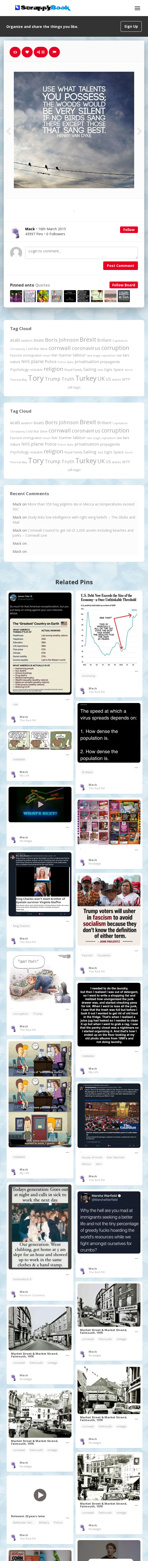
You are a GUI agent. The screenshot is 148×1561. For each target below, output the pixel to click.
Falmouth (105, 1339)
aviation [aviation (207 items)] (26, 340)
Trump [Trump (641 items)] (52, 378)
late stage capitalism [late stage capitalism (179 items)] (101, 355)
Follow (129, 229)
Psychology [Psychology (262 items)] (19, 369)
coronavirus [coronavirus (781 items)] (86, 348)
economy (88, 676)
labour (86, 1164)
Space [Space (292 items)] (119, 369)
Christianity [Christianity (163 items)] (17, 349)
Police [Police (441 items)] (51, 361)
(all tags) (74, 387)
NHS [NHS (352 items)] (25, 361)
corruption (20, 1014)
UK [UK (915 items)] (101, 378)
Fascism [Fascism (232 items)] (16, 355)
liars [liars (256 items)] (126, 355)
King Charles (21, 926)
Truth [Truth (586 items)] (67, 379)
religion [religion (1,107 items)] (53, 369)
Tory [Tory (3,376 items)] (36, 378)
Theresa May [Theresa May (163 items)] (18, 379)
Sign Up (131, 26)
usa (15, 704)
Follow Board (123, 285)
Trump (37, 1014)
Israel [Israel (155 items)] (46, 355)
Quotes (42, 285)
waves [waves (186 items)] (116, 379)
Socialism (103, 955)
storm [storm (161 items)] (129, 370)
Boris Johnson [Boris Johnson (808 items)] (62, 339)
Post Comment (120, 265)
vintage (121, 1339)
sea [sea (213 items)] (100, 370)
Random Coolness (32, 1295)
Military (44, 1522)
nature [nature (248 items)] (15, 361)
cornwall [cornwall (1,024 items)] (60, 348)
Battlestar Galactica (24, 1522)
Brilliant (87, 772)
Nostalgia (26, 841)
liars (98, 1164)
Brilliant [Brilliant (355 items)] (104, 340)
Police (58, 1522)
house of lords (92, 1157)
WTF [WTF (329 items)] (126, 379)
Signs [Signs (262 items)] (108, 369)
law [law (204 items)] (119, 355)
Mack (24, 717)
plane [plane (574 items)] (37, 361)
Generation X (22, 1279)
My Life (24, 775)
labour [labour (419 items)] (79, 355)
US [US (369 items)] (108, 379)
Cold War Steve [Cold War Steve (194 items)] (37, 349)
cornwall (88, 1339)
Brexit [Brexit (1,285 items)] (88, 339)
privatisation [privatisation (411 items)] (87, 361)
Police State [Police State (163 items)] (65, 362)
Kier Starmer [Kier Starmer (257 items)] (61, 355)
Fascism (87, 955)
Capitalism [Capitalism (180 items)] (120, 340)
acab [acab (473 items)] (15, 340)
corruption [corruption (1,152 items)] (115, 348)
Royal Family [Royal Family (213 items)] (73, 370)
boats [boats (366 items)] (38, 340)
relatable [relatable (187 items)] (36, 370)
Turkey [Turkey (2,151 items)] (85, 378)
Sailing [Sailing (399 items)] (89, 369)
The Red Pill (28, 720)
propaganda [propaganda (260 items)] (110, 361)
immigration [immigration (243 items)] (32, 355)
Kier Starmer (116, 1157)
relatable (19, 759)
